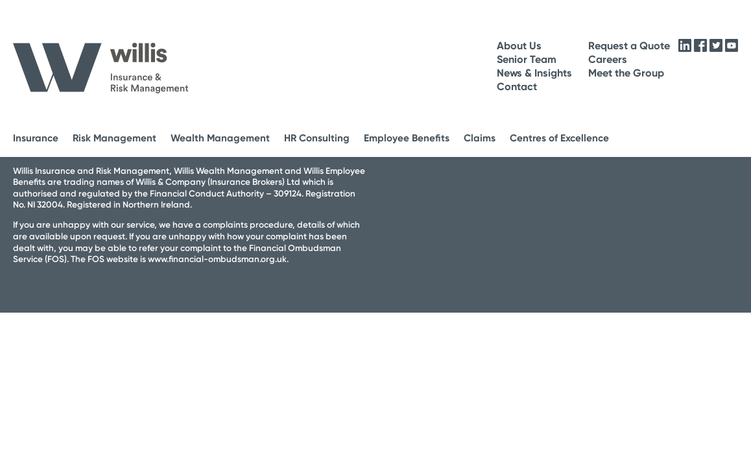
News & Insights (534, 73)
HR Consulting (317, 138)
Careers (607, 59)
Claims (479, 138)
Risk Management (114, 138)
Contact (517, 86)
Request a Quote (629, 46)
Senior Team (526, 59)
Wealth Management (220, 138)
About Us (519, 46)
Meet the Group (626, 73)
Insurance (35, 138)
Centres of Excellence (559, 138)
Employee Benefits (406, 138)
